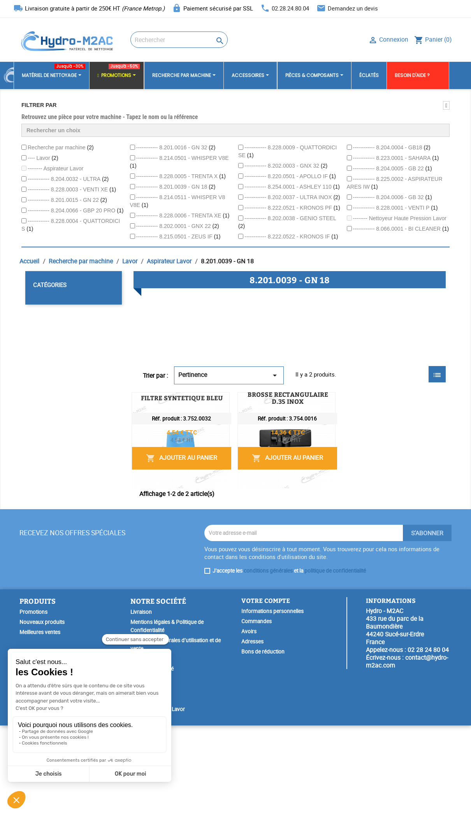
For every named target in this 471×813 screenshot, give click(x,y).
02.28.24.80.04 (290, 8)
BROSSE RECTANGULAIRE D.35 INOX (272, 489)
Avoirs (249, 718)
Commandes (256, 708)
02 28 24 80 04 (428, 737)
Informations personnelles (272, 698)
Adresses (252, 728)
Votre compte (265, 688)
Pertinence (228, 375)
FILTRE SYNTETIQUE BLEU (256, 402)
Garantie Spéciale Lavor (157, 796)
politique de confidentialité (335, 658)
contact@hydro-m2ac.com (407, 749)
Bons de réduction (263, 739)
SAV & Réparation (150, 786)
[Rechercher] (179, 40)
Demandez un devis (353, 8)
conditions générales (268, 658)
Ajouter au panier (387, 454)
